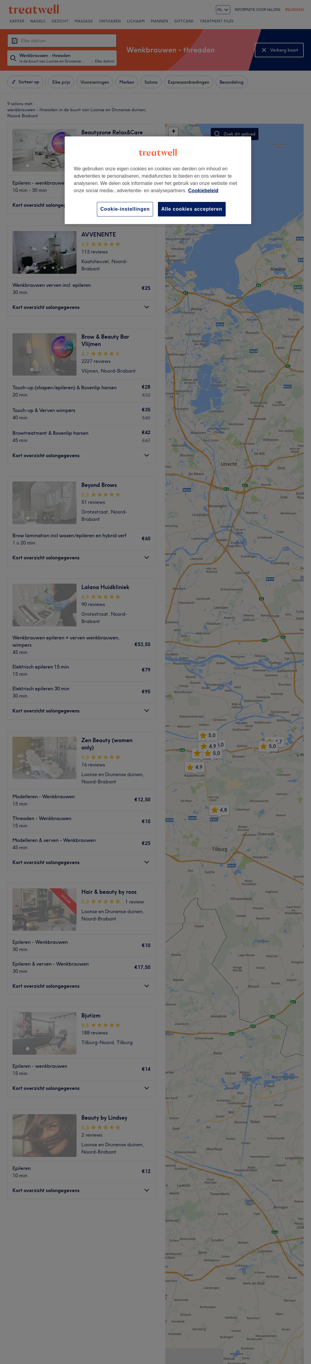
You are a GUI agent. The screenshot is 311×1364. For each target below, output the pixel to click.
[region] (158, 180)
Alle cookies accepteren (191, 209)
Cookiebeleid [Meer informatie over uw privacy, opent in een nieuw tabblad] (203, 190)
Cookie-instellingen (125, 209)
